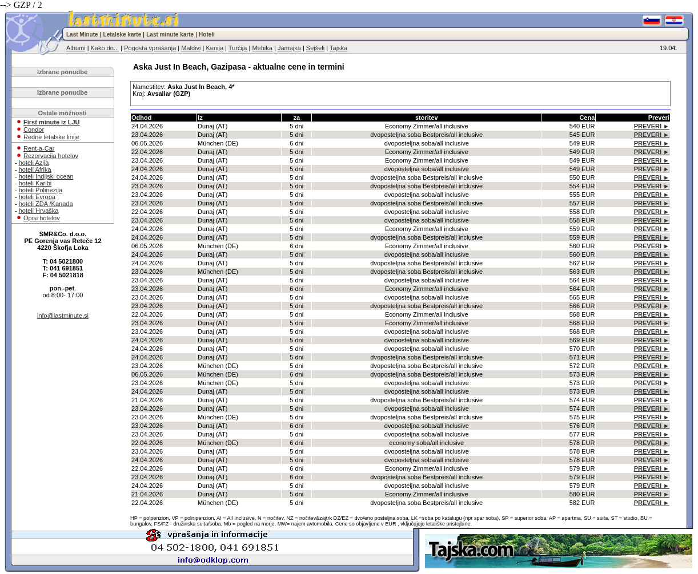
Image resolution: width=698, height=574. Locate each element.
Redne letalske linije (51, 137)
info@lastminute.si (63, 315)
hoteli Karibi (35, 183)
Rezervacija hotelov (50, 155)
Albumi (76, 48)
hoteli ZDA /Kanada (46, 203)
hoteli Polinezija (40, 190)
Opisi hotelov (41, 218)
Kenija (214, 48)
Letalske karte (122, 34)
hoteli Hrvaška (39, 210)
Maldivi (190, 48)
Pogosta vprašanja (150, 48)
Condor (33, 129)
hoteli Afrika (35, 169)
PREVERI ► (651, 126)
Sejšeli (315, 48)
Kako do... (105, 48)
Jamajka (289, 48)
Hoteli (207, 34)
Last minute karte (170, 34)
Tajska (338, 48)
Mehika (262, 48)
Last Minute (82, 34)
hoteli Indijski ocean (46, 176)
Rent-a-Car (38, 148)
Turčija (237, 48)
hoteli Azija (34, 162)
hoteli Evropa (37, 196)
